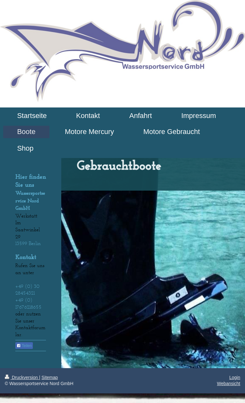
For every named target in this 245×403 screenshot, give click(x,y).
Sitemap (49, 377)
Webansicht (228, 383)
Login (234, 377)
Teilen (24, 346)
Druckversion (22, 377)
